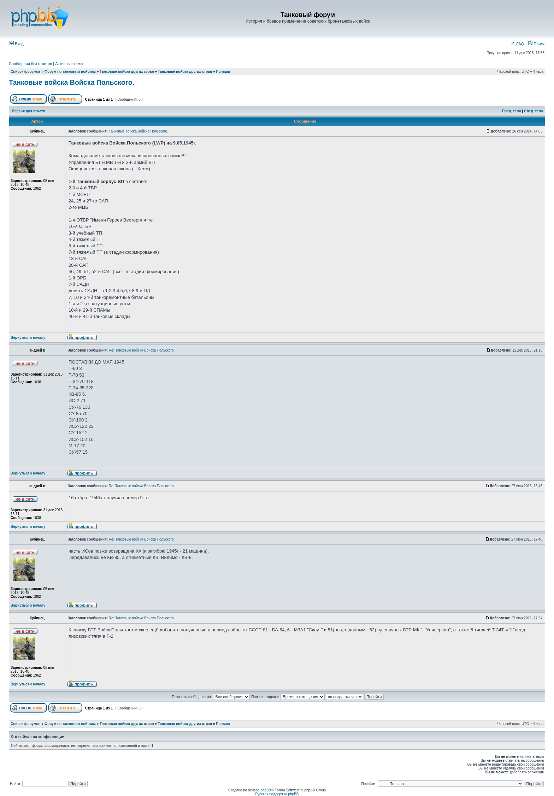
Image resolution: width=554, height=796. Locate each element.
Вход (17, 44)
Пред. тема (511, 111)
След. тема (533, 111)
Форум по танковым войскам (70, 71)
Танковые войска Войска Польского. (71, 82)
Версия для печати (28, 111)
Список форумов (26, 71)
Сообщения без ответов (30, 63)
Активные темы (69, 63)
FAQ (517, 44)
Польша (223, 71)
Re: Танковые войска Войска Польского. (142, 350)
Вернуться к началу (28, 338)
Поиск (536, 44)
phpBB (265, 790)
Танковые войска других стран (127, 71)
